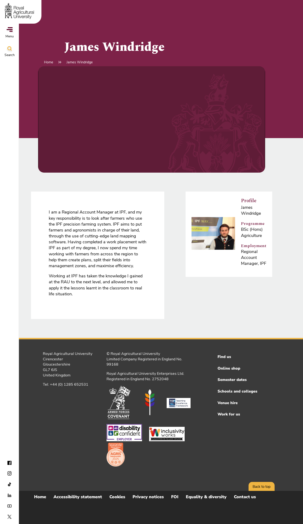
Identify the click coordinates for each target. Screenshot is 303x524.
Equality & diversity (206, 497)
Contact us (245, 497)
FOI (174, 497)
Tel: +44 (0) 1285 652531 (65, 384)
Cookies (117, 497)
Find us (224, 356)
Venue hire (228, 403)
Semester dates (232, 379)
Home (48, 62)
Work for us (229, 414)
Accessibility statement (77, 497)
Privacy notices (148, 497)
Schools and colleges (237, 391)
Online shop (229, 368)
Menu (9, 33)
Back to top (262, 486)
